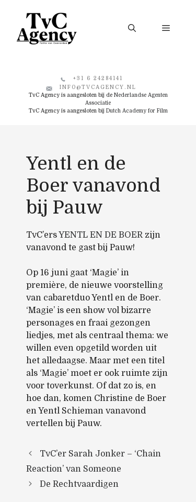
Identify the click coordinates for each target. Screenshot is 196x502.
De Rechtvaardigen (79, 484)
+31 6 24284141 (98, 78)
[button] (132, 28)
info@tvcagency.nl (98, 87)
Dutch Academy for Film (137, 111)
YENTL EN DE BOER (101, 235)
